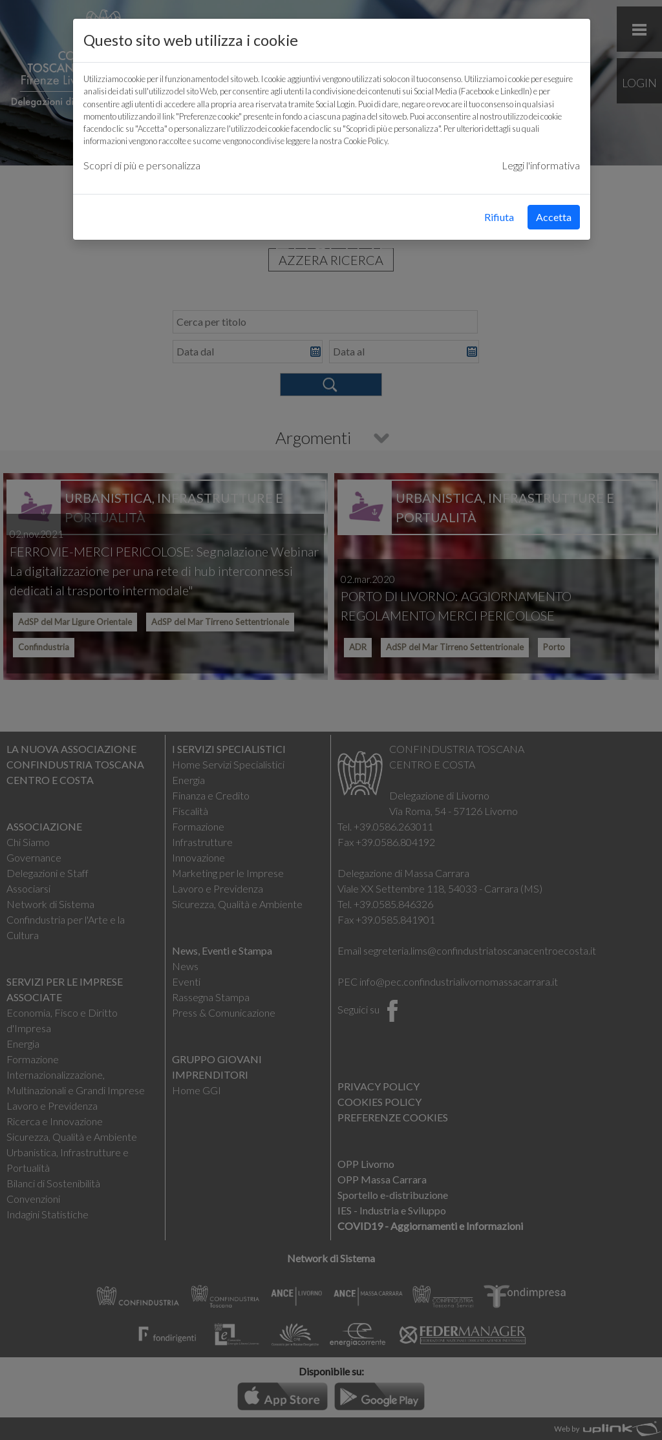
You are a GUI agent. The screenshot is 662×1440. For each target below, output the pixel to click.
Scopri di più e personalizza (141, 165)
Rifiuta (499, 217)
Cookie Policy (365, 141)
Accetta (553, 217)
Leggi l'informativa (541, 165)
